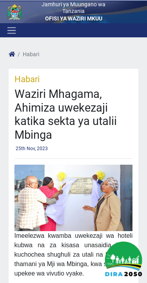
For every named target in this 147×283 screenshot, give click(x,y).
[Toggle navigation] (11, 30)
